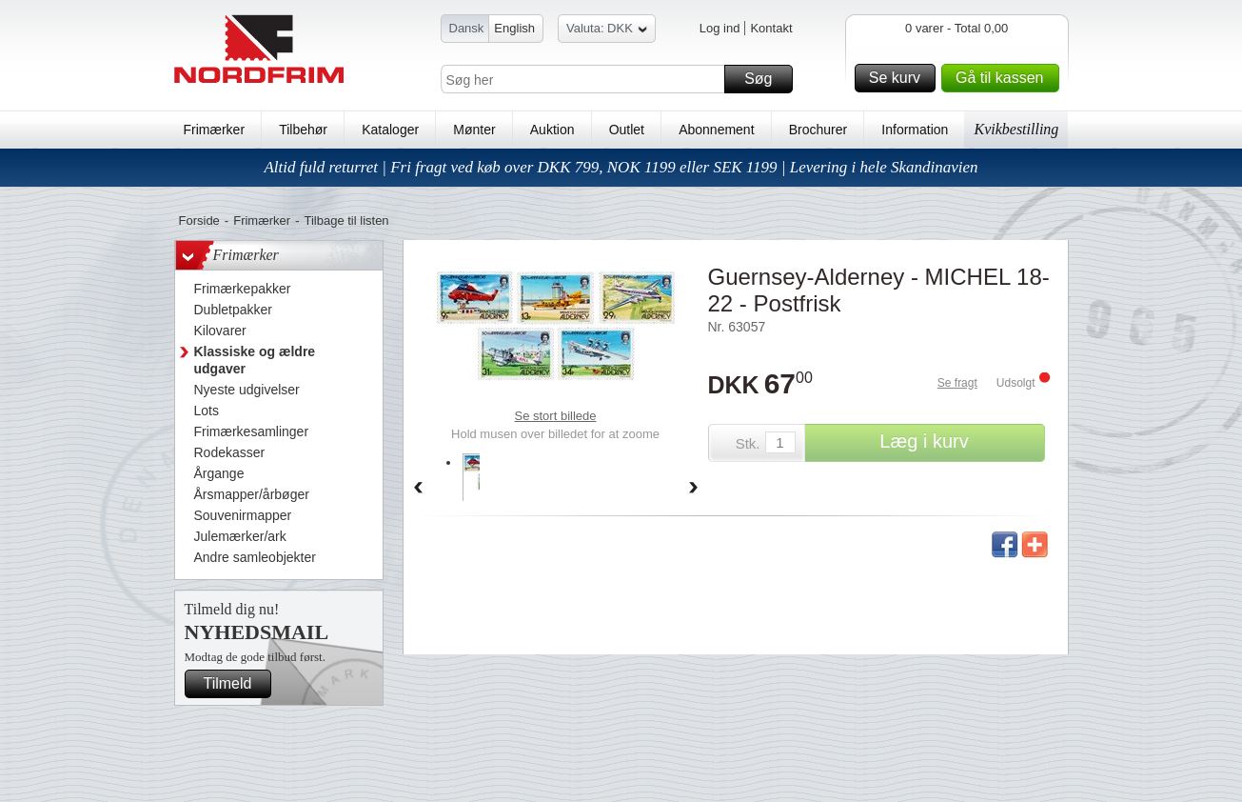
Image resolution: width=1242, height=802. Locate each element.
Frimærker (215, 129)
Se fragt (957, 383)
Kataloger (390, 129)
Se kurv (899, 78)
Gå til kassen (1004, 78)
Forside (199, 220)
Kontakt (771, 28)
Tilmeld (235, 684)
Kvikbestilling (1016, 129)
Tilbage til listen (346, 220)
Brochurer (818, 129)
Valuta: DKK (606, 31)
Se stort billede (556, 416)
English (514, 28)
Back (418, 488)
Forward (694, 488)
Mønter (474, 129)
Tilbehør (303, 129)
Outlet (626, 129)
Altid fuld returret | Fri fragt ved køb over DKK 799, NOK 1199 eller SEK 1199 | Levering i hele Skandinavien (620, 167)
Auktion (552, 129)
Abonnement (716, 129)
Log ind (720, 28)
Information (914, 129)
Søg (765, 79)
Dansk (466, 28)
